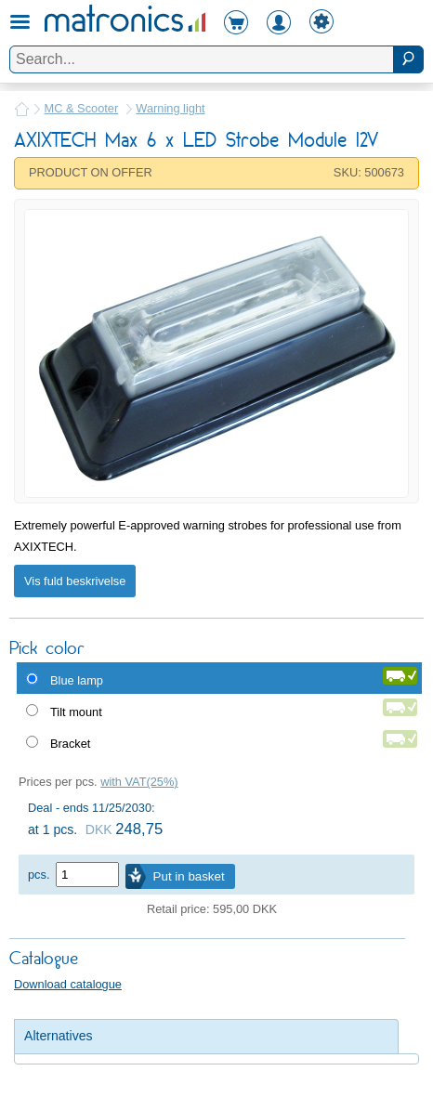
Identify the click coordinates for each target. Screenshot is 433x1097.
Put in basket (189, 876)
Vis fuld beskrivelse (74, 581)
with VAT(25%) (138, 782)
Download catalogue (68, 984)
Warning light (170, 108)
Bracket (70, 744)
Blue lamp (76, 680)
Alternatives (58, 1035)
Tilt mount (76, 712)
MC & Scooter (82, 108)
